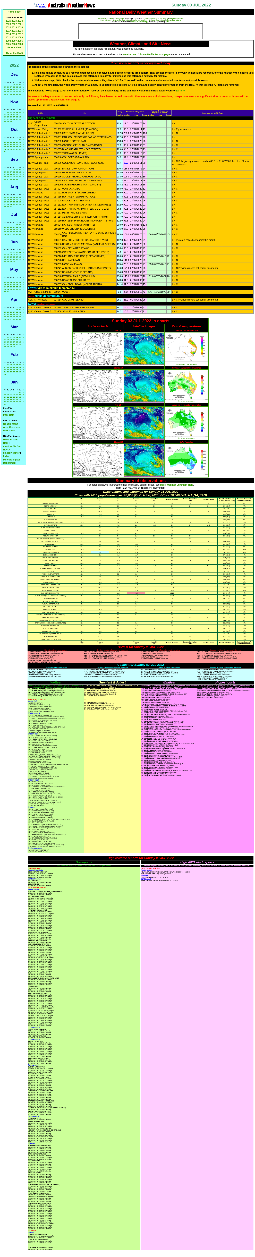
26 (5, 94)
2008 (8, 40)
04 (23, 84)
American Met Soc (12, 446)
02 (17, 84)
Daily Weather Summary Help (176, 484)
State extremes (105, 20)
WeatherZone (10, 439)
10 (20, 87)
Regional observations (157, 20)
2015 (20, 30)
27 (8, 94)
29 (14, 94)
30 (17, 94)
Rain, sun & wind (162, 18)
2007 (14, 40)
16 (17, 89)
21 (11, 92)
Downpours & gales (176, 18)
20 (8, 92)
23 (17, 92)
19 (5, 92)
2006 (20, 40)
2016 (14, 30)
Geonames (9, 430)
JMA (167, 22)
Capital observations (139, 20)
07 (11, 87)
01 (14, 84)
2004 (15, 44)
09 (17, 87)
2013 (14, 34)
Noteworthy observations (122, 20)
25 (23, 92)
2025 (14, 20)
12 (5, 89)
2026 (8, 20)
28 (11, 94)
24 (20, 92)
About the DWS (14, 53)
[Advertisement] (140, 31)
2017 (8, 30)
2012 (20, 34)
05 (5, 87)
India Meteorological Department (11, 459)
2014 (8, 34)
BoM (5, 443)
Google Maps (10, 424)
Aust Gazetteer (11, 427)
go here (180, 90)
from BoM (8, 415)
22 (14, 92)
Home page (14, 11)
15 (14, 89)
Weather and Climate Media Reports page (146, 54)
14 (11, 89)
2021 (20, 24)
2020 (8, 27)
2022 (14, 24)
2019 (14, 27)
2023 (8, 24)
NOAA (6, 449)
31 (20, 94)
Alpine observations (173, 20)
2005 (8, 44)
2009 (20, 37)
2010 (14, 37)
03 (20, 84)
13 (8, 89)
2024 (20, 20)
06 (8, 87)
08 (14, 87)
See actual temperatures (186, 401)
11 (23, 87)
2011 (8, 37)
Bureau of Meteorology (139, 22)
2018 (20, 27)
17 (20, 89)
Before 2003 (14, 47)
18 (23, 89)
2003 (20, 44)
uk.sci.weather (11, 452)
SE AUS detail (192, 364)
